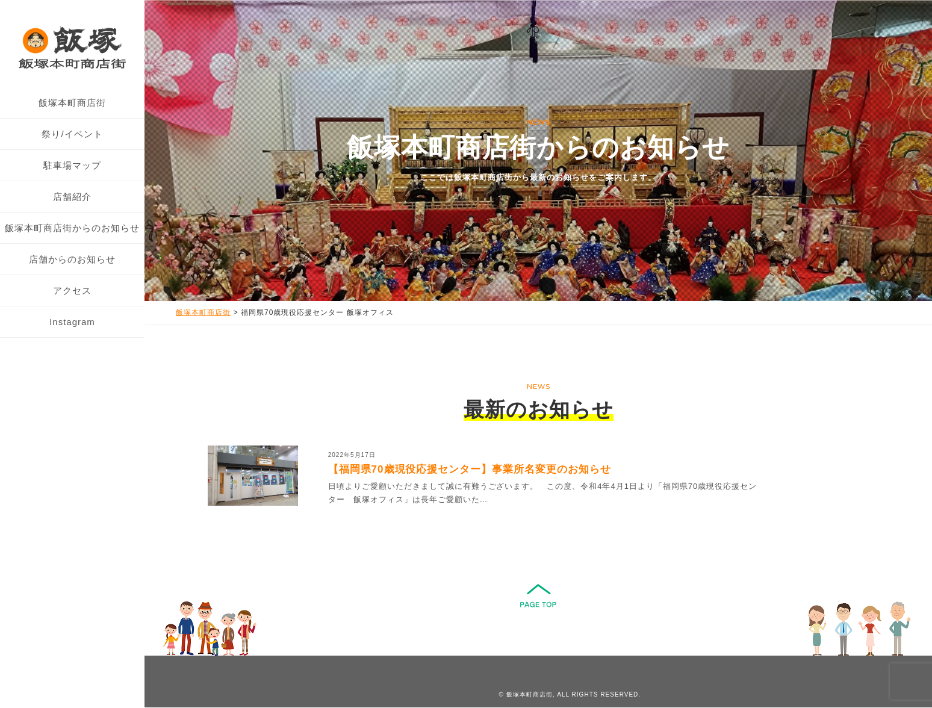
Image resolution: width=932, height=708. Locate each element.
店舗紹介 (72, 196)
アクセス (72, 290)
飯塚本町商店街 (72, 103)
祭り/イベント (72, 134)
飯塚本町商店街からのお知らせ (72, 228)
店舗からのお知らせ (72, 259)
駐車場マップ (72, 165)
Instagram (72, 322)
